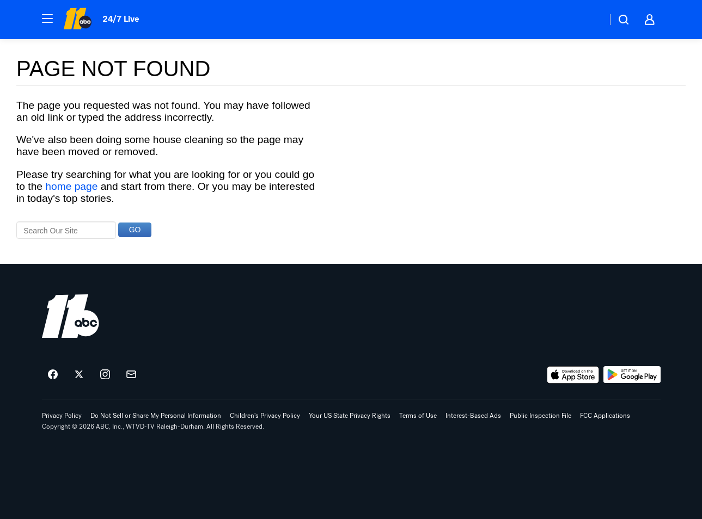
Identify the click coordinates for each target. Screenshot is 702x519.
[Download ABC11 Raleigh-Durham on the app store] (573, 375)
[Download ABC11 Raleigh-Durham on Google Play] (632, 375)
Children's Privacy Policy (265, 415)
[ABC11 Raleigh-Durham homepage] (77, 20)
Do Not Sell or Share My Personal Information (155, 415)
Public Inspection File (540, 415)
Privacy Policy (62, 415)
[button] (47, 18)
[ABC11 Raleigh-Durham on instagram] (105, 375)
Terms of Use (418, 415)
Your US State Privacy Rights (349, 415)
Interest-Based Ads (473, 415)
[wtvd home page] (71, 316)
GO (135, 229)
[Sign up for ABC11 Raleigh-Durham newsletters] (131, 375)
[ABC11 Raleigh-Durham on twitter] (79, 375)
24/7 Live (120, 18)
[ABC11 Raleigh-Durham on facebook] (53, 375)
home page (71, 186)
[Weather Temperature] (590, 19)
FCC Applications (605, 415)
